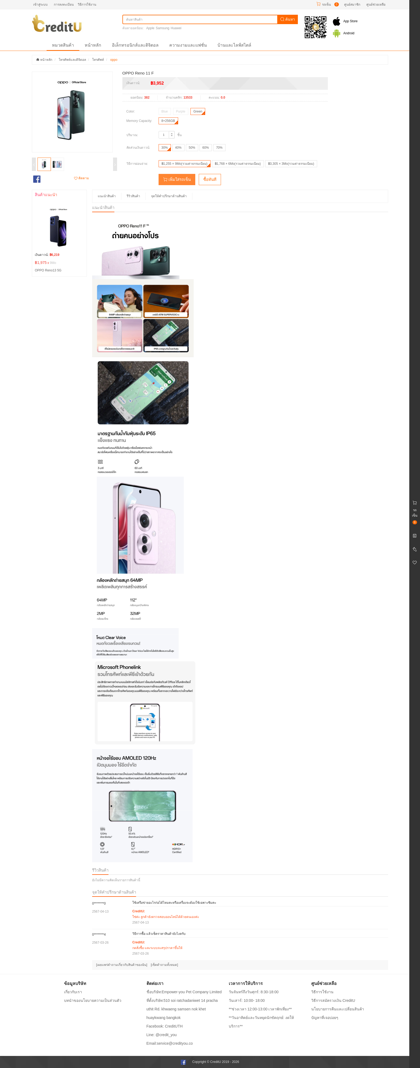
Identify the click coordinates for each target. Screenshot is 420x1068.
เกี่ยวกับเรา (73, 992)
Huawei (176, 28)
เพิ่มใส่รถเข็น (177, 179)
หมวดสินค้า (63, 45)
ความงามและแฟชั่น (188, 45)
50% (192, 148)
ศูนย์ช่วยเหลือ (375, 4)
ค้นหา (287, 19)
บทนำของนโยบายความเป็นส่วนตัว (92, 1000)
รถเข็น (326, 4)
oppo (113, 60)
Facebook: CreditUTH (165, 1026)
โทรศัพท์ (98, 60)
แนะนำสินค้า (107, 196)
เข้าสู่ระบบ (40, 4)
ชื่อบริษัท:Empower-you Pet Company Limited (184, 992)
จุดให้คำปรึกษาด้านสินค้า (169, 196)
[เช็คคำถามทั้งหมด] (164, 965)
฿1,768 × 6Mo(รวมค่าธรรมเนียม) (238, 164)
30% (165, 148)
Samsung (163, 28)
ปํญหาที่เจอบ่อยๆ (324, 1017)
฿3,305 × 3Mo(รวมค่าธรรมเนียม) (291, 164)
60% (205, 148)
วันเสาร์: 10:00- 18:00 (247, 1000)
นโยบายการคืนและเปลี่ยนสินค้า (337, 1009)
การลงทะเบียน (64, 4)
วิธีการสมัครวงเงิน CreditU (333, 1000)
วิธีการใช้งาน (87, 4)
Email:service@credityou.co (170, 1043)
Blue (165, 111)
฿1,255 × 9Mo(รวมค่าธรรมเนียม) (185, 164)
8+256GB (168, 121)
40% (178, 148)
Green (197, 111)
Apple (150, 28)
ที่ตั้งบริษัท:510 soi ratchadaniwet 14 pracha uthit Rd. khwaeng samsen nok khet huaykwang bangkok (182, 1009)
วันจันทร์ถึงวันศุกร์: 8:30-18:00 (254, 992)
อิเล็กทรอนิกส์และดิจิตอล (135, 45)
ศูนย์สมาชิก (352, 4)
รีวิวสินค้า (133, 196)
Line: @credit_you (162, 1035)
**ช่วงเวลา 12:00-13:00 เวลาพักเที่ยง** (260, 1009)
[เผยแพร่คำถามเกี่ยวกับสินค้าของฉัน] (121, 965)
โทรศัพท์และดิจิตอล (72, 60)
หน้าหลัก (93, 45)
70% (219, 148)
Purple (180, 111)
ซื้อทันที (209, 179)
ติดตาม (81, 178)
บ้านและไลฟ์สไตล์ (234, 45)
